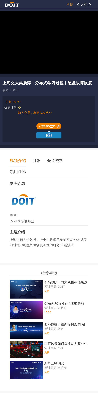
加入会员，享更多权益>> (35, 113)
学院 (69, 4)
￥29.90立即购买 (49, 126)
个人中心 (84, 4)
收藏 (49, 135)
